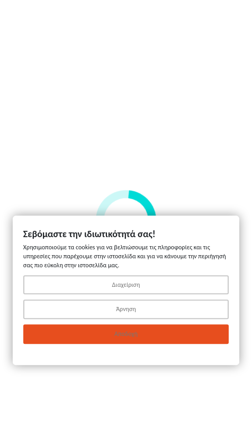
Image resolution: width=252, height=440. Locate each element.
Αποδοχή (126, 334)
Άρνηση (126, 309)
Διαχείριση (126, 284)
